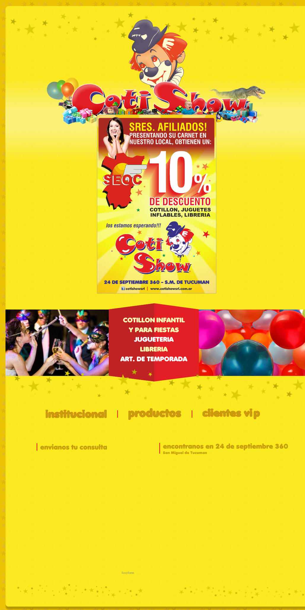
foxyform (128, 572)
